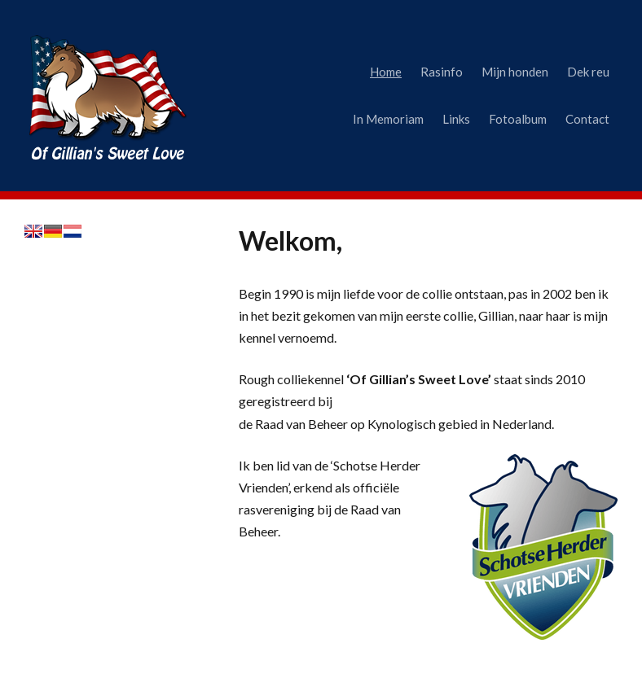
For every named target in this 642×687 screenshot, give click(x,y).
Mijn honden (515, 71)
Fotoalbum (518, 119)
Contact (587, 119)
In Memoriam (388, 119)
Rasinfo (441, 71)
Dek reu (588, 71)
